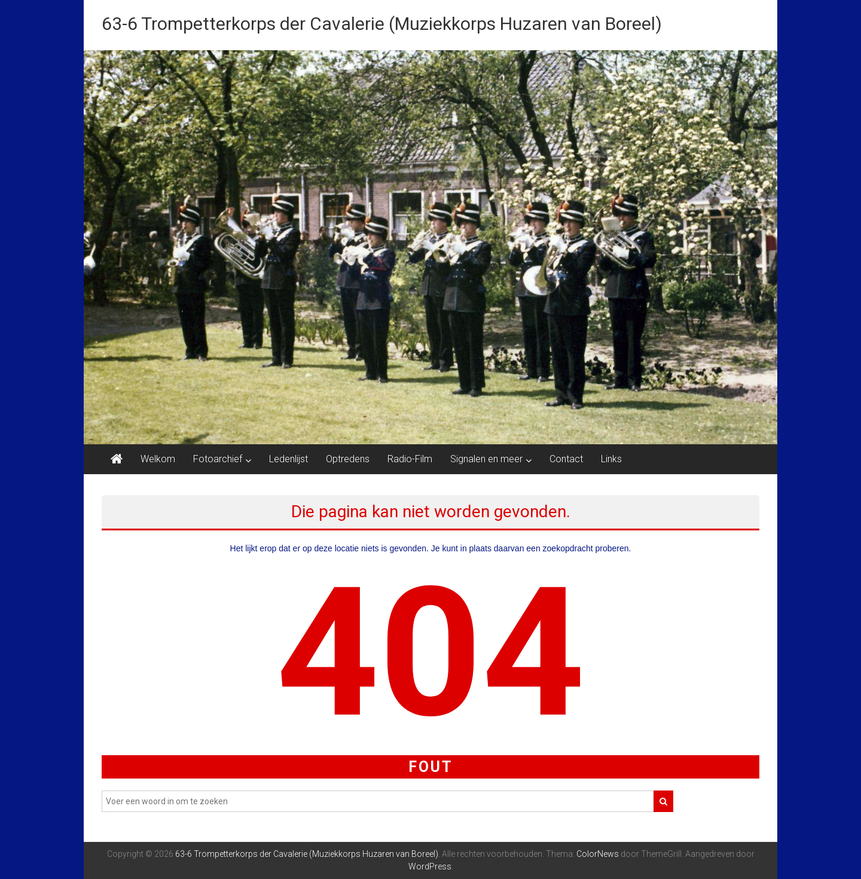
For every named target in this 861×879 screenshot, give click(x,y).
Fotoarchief (217, 459)
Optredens (348, 459)
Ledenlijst (288, 459)
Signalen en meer (486, 459)
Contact (566, 459)
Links (611, 459)
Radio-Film (409, 459)
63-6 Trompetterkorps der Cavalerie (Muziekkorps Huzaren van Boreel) (382, 23)
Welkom (158, 459)
